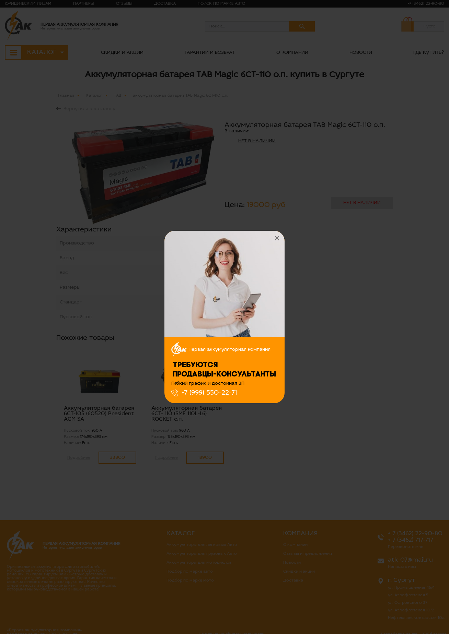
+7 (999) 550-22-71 (209, 393)
